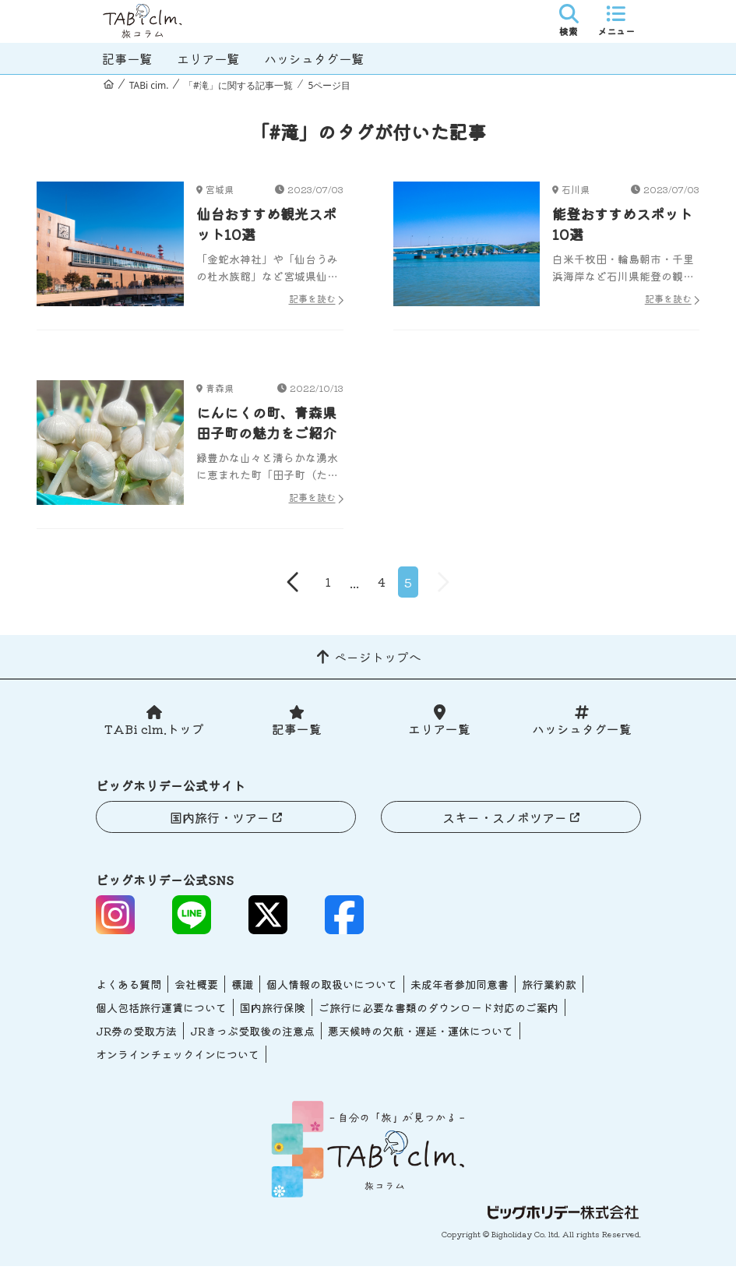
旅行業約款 (549, 988)
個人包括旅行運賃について (161, 1011)
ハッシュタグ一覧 (314, 58)
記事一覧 (127, 58)
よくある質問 (128, 988)
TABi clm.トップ (154, 732)
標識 (242, 988)
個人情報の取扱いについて (331, 988)
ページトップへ (377, 660)
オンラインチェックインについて (177, 1058)
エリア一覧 (208, 58)
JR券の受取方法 (136, 1034)
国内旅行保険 (272, 1011)
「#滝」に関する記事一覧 (238, 85)
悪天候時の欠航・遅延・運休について (420, 1034)
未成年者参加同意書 (459, 988)
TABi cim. (149, 85)
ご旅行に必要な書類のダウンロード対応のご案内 (438, 1011)
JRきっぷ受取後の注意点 (252, 1034)
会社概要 (196, 988)
